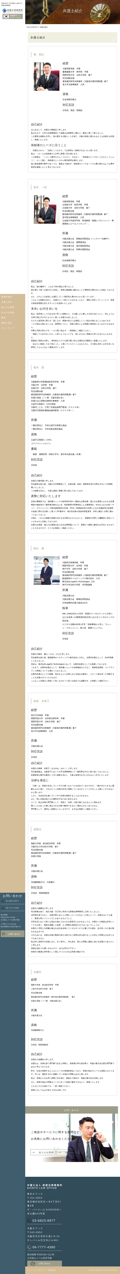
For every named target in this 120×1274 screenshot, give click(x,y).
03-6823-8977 (10, 901)
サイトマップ (7, 328)
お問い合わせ (11, 933)
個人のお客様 (7, 307)
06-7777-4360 (10, 908)
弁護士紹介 (6, 302)
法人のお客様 (7, 312)
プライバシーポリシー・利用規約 (41, 1270)
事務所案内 (6, 297)
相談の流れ (6, 323)
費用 (3, 317)
